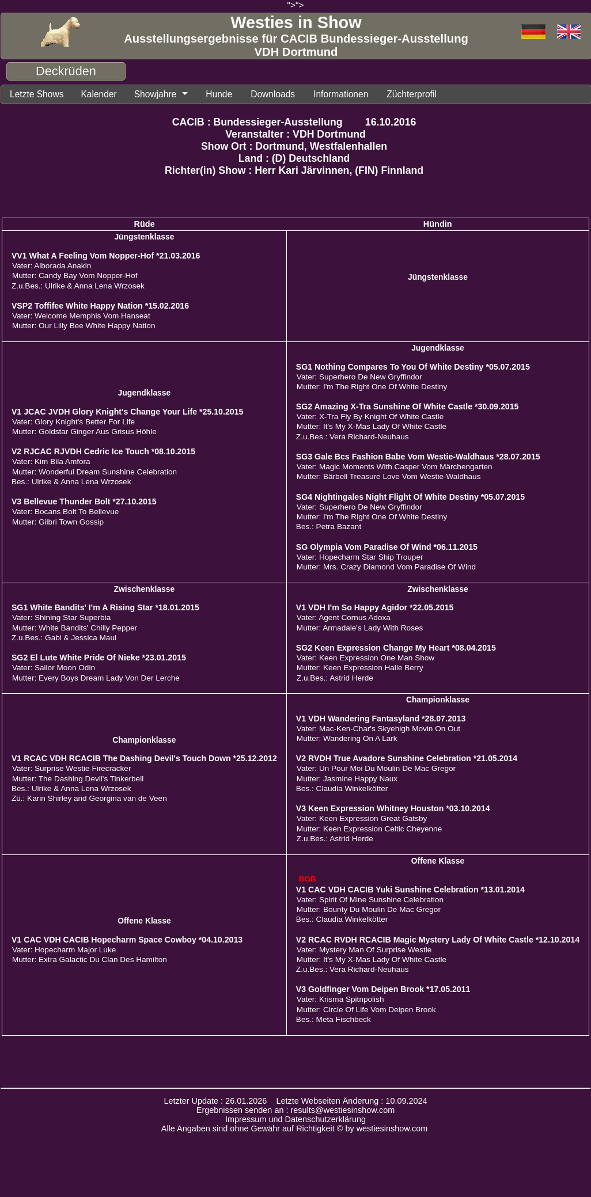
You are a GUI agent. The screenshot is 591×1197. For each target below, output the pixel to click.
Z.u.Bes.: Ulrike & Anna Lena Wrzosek (78, 286)
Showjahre (161, 94)
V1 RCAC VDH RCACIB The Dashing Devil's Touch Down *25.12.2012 (144, 758)
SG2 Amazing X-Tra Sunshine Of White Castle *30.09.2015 (407, 407)
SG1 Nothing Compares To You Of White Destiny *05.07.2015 (413, 367)
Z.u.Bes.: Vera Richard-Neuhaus (352, 437)
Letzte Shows (38, 94)
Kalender (103, 94)
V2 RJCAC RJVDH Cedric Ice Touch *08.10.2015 (103, 452)
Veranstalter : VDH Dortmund (295, 134)
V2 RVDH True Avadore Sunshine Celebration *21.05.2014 (406, 758)
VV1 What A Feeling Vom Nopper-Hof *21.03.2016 (106, 256)
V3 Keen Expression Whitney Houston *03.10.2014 (393, 809)
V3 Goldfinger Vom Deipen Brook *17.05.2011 (383, 989)
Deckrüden (66, 71)
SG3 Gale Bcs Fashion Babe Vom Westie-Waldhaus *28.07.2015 (418, 457)
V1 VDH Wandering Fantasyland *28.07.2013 (381, 719)
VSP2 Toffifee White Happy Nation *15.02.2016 (100, 306)
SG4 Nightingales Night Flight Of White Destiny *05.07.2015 (410, 497)
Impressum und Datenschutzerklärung (295, 1119)
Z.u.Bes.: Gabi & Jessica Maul (64, 638)
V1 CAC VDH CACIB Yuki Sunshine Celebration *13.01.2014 (410, 890)
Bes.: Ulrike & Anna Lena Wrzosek (71, 482)
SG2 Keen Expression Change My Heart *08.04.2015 (396, 648)
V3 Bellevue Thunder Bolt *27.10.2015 (84, 502)
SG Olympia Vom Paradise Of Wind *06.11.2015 (387, 547)
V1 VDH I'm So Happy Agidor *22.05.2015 (374, 608)
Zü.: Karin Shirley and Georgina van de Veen (89, 799)
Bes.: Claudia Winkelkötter (342, 789)
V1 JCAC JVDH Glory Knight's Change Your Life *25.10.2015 (128, 412)
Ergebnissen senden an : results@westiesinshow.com (295, 1110)
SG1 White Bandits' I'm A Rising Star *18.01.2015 (105, 608)
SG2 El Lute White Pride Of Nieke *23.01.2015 (99, 658)
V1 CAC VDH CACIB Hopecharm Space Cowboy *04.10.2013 (127, 940)
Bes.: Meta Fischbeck (333, 1020)
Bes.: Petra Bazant (328, 527)
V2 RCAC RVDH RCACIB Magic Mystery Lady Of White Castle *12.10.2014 (437, 940)
